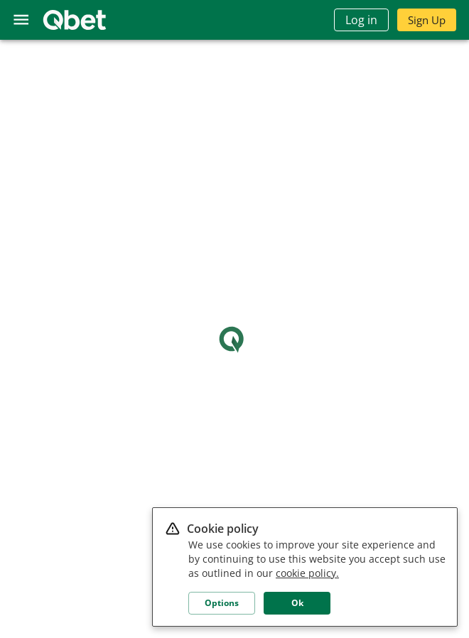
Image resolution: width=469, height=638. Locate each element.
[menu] (21, 19)
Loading (235, 339)
